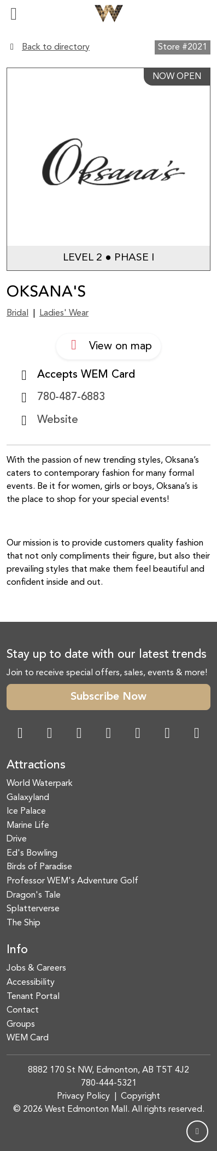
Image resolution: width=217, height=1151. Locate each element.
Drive (17, 839)
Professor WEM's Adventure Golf (72, 881)
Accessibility (31, 982)
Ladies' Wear (64, 313)
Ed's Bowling (32, 853)
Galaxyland (28, 797)
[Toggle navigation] (13, 13)
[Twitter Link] (108, 734)
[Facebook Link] (20, 734)
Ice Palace (26, 811)
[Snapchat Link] (79, 734)
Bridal (17, 313)
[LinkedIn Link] (196, 734)
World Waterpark (40, 783)
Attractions (36, 765)
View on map (108, 345)
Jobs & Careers (36, 968)
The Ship (23, 923)
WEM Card (28, 1038)
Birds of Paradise (39, 867)
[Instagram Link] (49, 734)
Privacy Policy (83, 1096)
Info (17, 950)
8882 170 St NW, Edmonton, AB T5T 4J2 (108, 1070)
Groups (21, 1024)
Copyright (140, 1096)
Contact (23, 1010)
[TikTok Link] (167, 734)
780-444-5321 (109, 1083)
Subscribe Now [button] (108, 697)
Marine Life (28, 825)
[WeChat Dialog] (137, 734)
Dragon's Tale (34, 895)
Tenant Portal (33, 996)
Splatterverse (33, 909)
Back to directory (56, 47)
